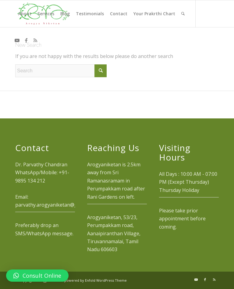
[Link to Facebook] (26, 40)
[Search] (183, 13)
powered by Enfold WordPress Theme (95, 280)
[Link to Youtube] (17, 40)
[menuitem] (24, 13)
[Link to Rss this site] (35, 40)
